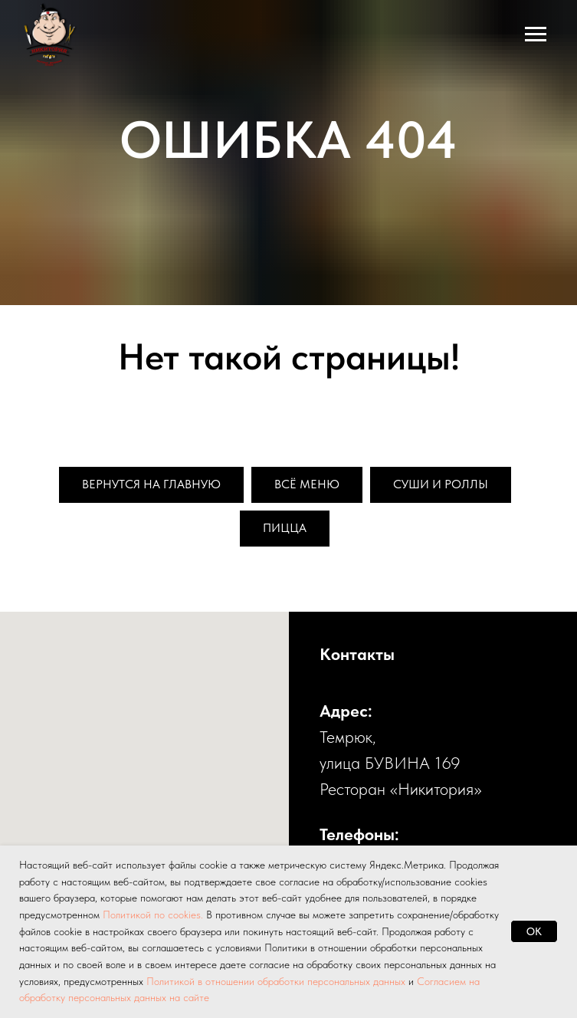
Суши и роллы (440, 484)
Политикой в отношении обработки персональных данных (275, 981)
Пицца (285, 527)
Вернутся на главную (151, 484)
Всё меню (306, 484)
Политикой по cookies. (154, 914)
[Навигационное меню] (535, 34)
